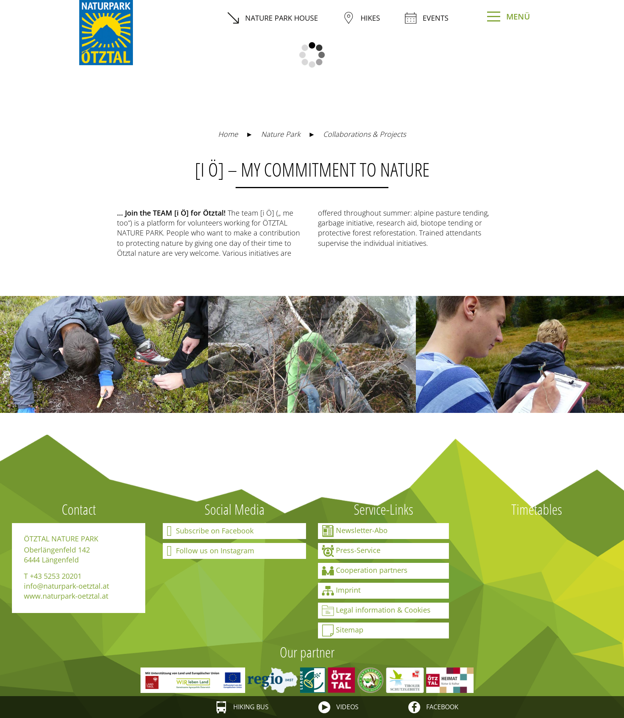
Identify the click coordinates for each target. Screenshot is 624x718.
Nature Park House (272, 18)
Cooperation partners (365, 571)
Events (426, 18)
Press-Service (351, 551)
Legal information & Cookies (376, 611)
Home (228, 134)
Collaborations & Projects (364, 134)
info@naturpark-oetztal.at (66, 586)
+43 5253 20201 (56, 576)
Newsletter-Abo (355, 531)
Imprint (341, 591)
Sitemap (342, 630)
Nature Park (280, 134)
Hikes (361, 18)
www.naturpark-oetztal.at (66, 596)
